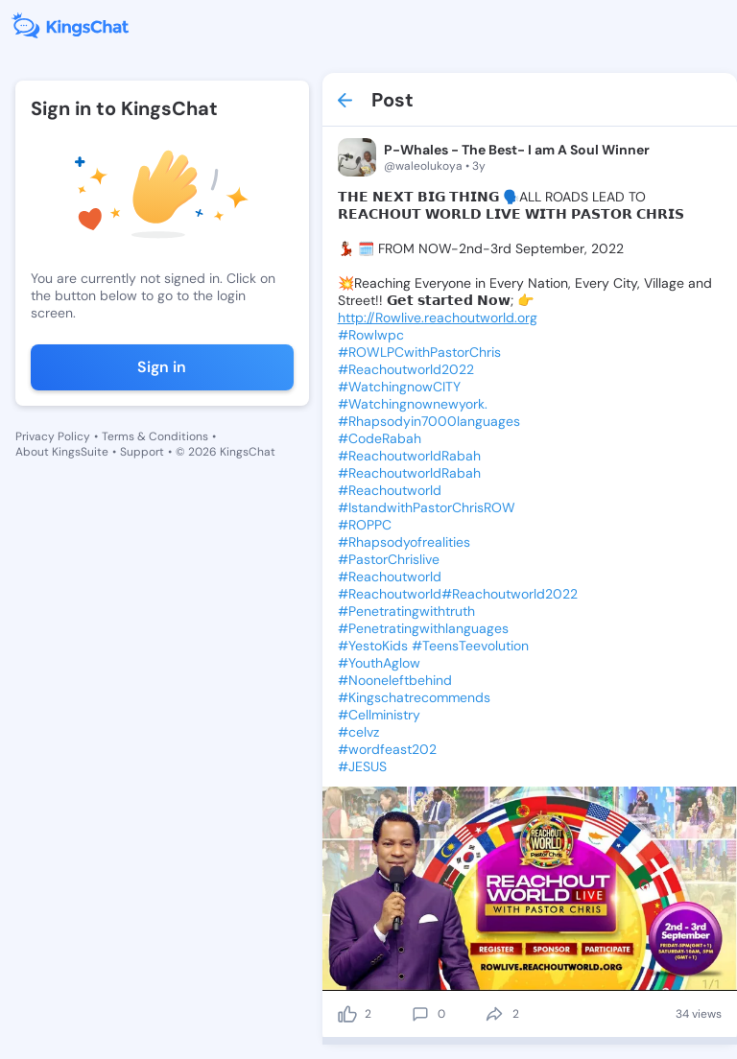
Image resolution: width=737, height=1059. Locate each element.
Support (142, 451)
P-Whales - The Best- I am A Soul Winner (517, 149)
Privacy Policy (52, 436)
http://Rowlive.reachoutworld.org (437, 317)
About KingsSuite (61, 451)
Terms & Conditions (155, 436)
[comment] (420, 1014)
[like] (347, 1014)
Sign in (161, 367)
